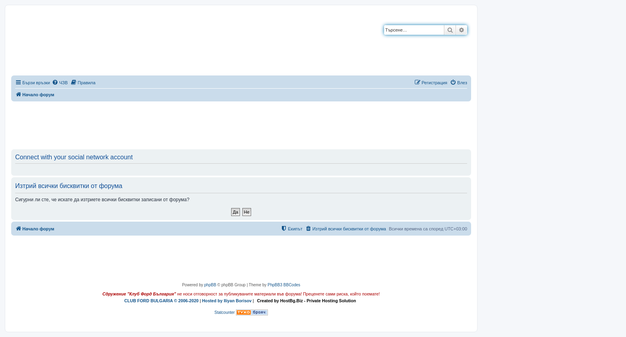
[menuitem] (59, 82)
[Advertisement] (241, 124)
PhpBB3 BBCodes (283, 285)
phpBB (210, 285)
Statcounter (224, 312)
